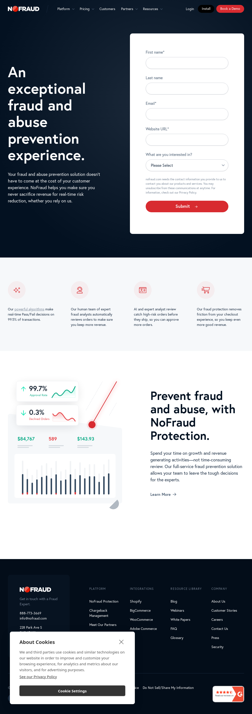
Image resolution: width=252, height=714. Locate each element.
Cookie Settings (72, 690)
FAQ (174, 628)
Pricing (85, 9)
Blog (174, 601)
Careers (217, 619)
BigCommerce (140, 610)
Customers (107, 9)
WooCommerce (141, 619)
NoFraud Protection (103, 601)
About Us (218, 601)
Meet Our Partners (102, 625)
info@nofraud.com (33, 618)
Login (190, 9)
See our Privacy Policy (38, 676)
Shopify (136, 601)
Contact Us (219, 628)
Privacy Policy (187, 192)
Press (215, 638)
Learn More (163, 494)
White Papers (180, 619)
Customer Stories (224, 610)
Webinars (177, 610)
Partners (127, 9)
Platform (63, 9)
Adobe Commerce (143, 628)
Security (217, 647)
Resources (150, 9)
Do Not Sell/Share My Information (168, 687)
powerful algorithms (29, 309)
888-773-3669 (30, 613)
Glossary (177, 638)
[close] (121, 642)
